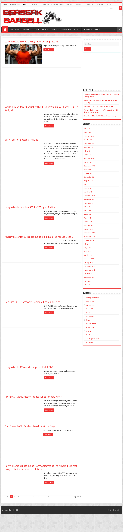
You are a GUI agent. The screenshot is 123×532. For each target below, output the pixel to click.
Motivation (69, 4)
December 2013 (89, 266)
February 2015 (89, 225)
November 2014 (89, 236)
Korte (88, 312)
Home (25, 4)
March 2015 (88, 222)
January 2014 (88, 262)
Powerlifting (45, 4)
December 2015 (89, 196)
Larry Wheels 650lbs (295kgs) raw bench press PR (31, 41)
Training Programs (57, 4)
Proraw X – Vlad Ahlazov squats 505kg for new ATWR (33, 396)
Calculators (100, 4)
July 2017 (87, 184)
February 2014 (89, 259)
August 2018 (88, 147)
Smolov (88, 335)
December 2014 (89, 233)
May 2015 (87, 214)
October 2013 (88, 274)
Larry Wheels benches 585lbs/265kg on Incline (30, 207)
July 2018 (87, 151)
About (109, 4)
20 (34, 496)
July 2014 (87, 244)
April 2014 (87, 251)
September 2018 (89, 144)
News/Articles (80, 4)
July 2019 (87, 129)
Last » (48, 496)
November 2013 (89, 270)
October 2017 (88, 173)
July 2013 (87, 285)
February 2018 (89, 158)
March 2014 (88, 255)
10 (29, 496)
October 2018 (88, 140)
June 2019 (87, 132)
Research (89, 331)
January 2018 (88, 162)
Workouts (90, 4)
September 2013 (89, 277)
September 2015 (89, 199)
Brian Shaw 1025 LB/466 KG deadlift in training (100, 116)
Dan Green (90, 305)
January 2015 (88, 229)
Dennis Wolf (90, 309)
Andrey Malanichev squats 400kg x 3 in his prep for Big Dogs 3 (39, 236)
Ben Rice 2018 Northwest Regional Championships (32, 301)
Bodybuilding (34, 4)
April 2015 (87, 218)
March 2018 (88, 155)
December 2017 (89, 166)
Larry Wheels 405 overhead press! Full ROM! (29, 366)
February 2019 (89, 136)
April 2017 (87, 188)
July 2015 (87, 207)
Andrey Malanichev (92, 298)
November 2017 (89, 170)
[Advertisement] (41, 85)
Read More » (49, 50)
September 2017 (89, 177)
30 (38, 496)
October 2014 (88, 240)
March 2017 (88, 192)
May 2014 (87, 248)
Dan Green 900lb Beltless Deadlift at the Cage (30, 426)
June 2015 (87, 210)
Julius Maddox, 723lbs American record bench (100, 106)
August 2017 (88, 181)
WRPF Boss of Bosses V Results (21, 139)
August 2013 (88, 281)
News (88, 320)
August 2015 (88, 203)
